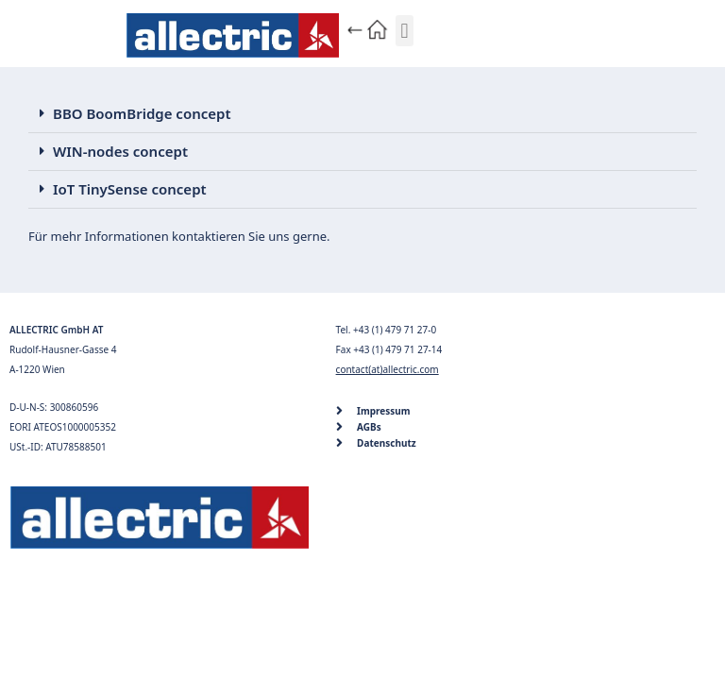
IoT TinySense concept (130, 188)
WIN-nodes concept (120, 151)
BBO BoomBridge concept (142, 113)
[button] (404, 30)
